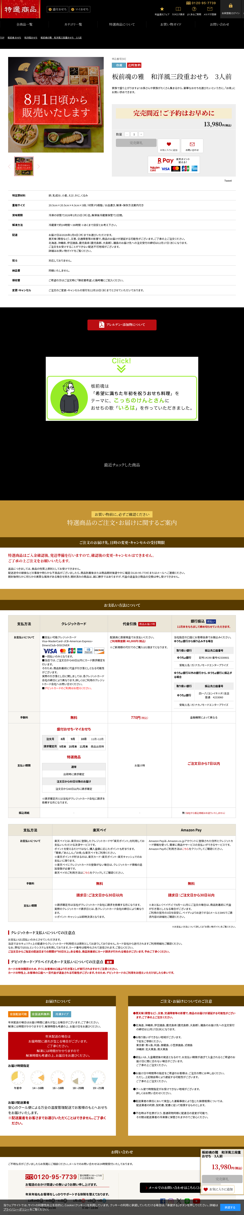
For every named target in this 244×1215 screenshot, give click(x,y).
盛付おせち (59, 9)
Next (38, 166)
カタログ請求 (178, 14)
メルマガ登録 (210, 14)
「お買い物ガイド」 (212, 926)
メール (160, 573)
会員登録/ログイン (231, 13)
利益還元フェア (162, 14)
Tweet (228, 180)
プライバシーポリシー (16, 1209)
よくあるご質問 (194, 14)
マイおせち (81, 9)
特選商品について (122, 24)
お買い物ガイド (170, 24)
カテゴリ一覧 (73, 24)
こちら (86, 872)
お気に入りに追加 (169, 150)
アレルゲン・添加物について (125, 324)
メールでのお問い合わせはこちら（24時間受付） (182, 1187)
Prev (9, 166)
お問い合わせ (219, 24)
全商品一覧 (24, 24)
